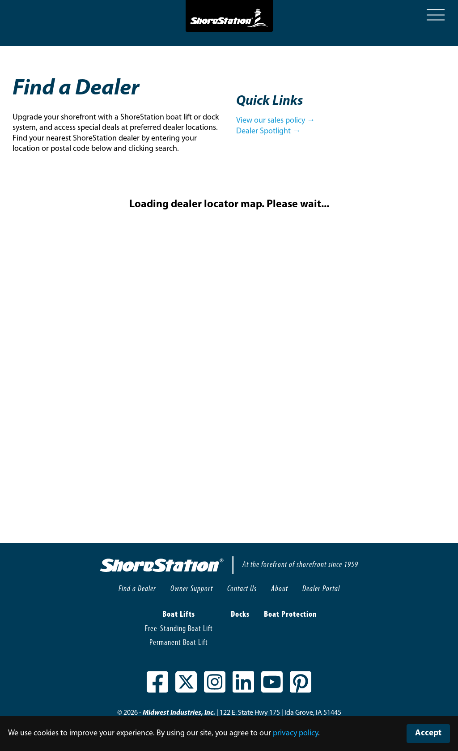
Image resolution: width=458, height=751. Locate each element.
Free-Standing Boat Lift (179, 629)
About (279, 589)
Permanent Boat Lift (178, 643)
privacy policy (295, 733)
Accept (428, 733)
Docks (240, 614)
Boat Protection (290, 614)
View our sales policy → (275, 120)
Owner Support (191, 589)
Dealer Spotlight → (268, 131)
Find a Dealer (137, 589)
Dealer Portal (321, 589)
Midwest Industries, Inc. (179, 713)
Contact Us (242, 589)
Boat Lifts (178, 614)
